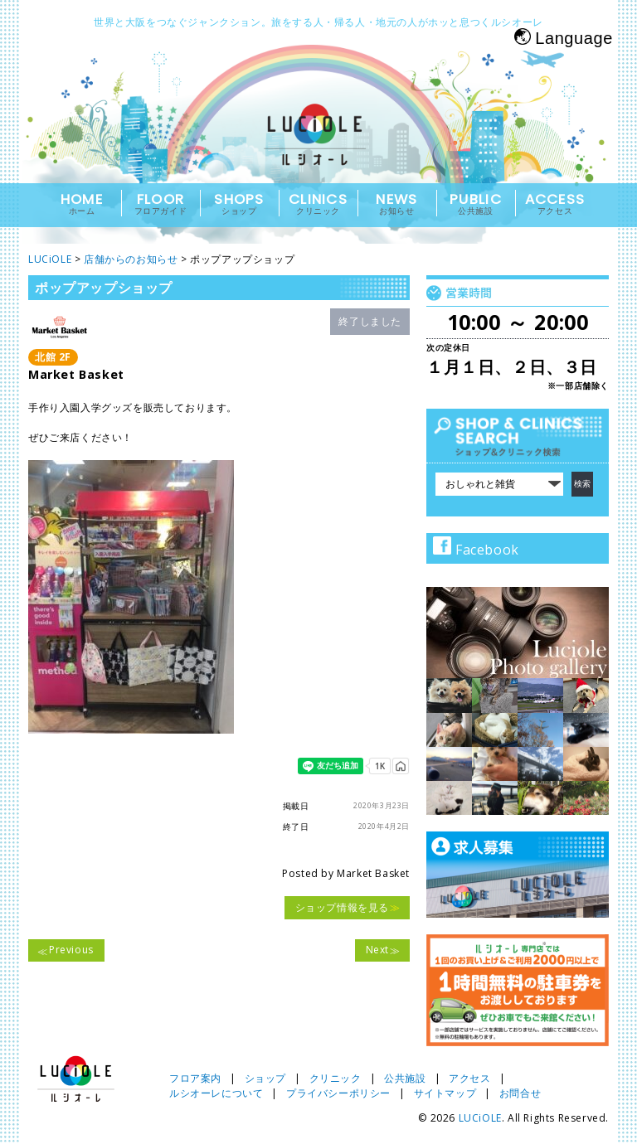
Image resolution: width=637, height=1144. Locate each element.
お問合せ (520, 1093)
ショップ (265, 1078)
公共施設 (404, 1078)
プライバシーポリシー (338, 1093)
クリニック (335, 1078)
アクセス (469, 1078)
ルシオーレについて (216, 1093)
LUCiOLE (480, 1118)
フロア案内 (195, 1078)
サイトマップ (445, 1093)
